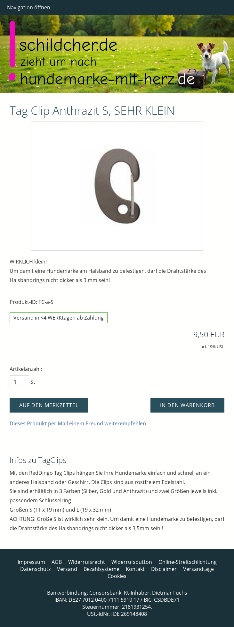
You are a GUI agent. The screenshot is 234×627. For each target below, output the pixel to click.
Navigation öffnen (28, 7)
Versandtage (198, 569)
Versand (67, 569)
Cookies (117, 576)
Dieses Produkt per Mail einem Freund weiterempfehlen (78, 423)
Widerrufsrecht (86, 561)
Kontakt (135, 569)
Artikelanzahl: (26, 368)
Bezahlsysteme (101, 569)
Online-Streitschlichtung (187, 561)
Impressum (31, 561)
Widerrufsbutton (131, 561)
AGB (57, 561)
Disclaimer (164, 569)
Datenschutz (35, 569)
